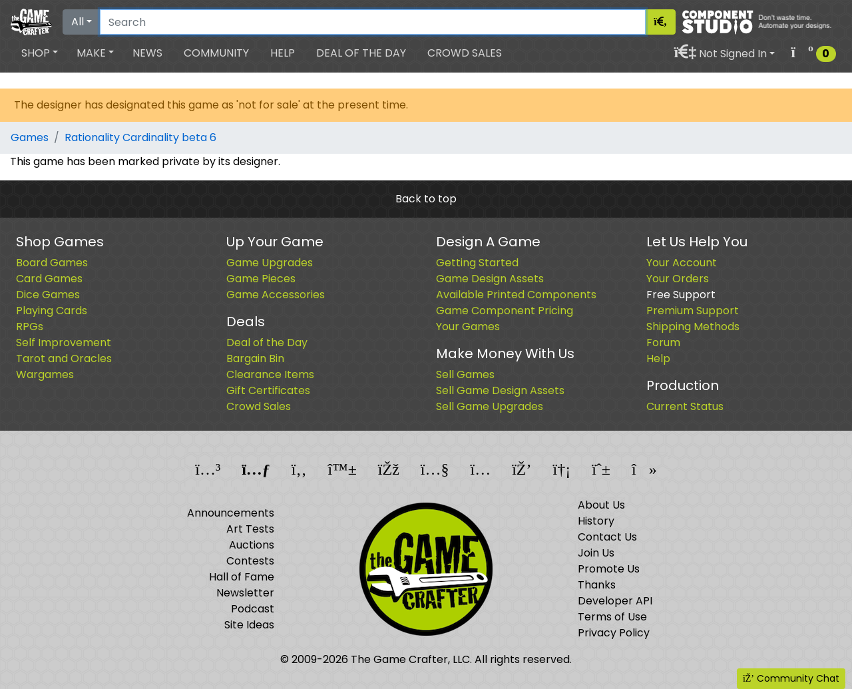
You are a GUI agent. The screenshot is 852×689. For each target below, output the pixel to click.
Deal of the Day (361, 53)
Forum (663, 342)
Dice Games (48, 294)
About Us (601, 505)
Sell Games (465, 374)
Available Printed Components (516, 294)
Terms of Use (612, 616)
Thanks (597, 584)
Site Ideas (249, 624)
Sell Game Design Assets (500, 390)
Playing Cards (51, 310)
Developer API (615, 600)
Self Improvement (63, 342)
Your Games (468, 326)
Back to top (426, 198)
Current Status (685, 406)
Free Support (681, 294)
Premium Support (692, 310)
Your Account (681, 262)
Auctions (251, 545)
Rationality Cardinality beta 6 (140, 137)
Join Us (596, 553)
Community (216, 53)
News (147, 53)
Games (30, 137)
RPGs (29, 326)
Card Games (49, 278)
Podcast (252, 608)
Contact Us (607, 537)
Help (282, 53)
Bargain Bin (255, 358)
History (596, 521)
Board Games (52, 262)
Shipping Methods (693, 326)
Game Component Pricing (504, 310)
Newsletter (245, 592)
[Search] (373, 22)
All (77, 21)
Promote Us (609, 568)
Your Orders (677, 278)
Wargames (45, 374)
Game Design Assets (490, 278)
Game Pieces (261, 278)
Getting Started (477, 262)
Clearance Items (270, 374)
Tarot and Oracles (64, 358)
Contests (250, 561)
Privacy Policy (614, 632)
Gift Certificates (268, 390)
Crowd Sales (464, 53)
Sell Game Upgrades (489, 406)
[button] (39, 53)
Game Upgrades (269, 262)
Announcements (230, 513)
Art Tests (250, 529)
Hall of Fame (241, 576)
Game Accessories (275, 294)
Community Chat (791, 678)
